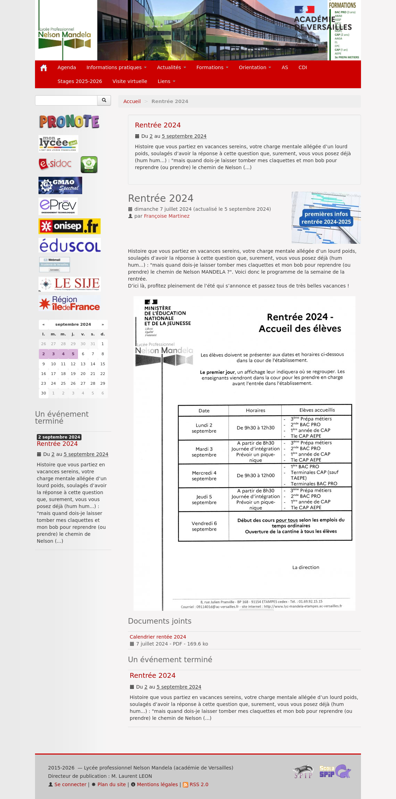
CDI (303, 67)
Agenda (67, 67)
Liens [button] (166, 81)
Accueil (132, 101)
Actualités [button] (171, 67)
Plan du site (108, 784)
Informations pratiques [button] (116, 67)
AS (285, 67)
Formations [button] (213, 67)
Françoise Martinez (166, 216)
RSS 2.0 (196, 784)
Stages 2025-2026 (80, 81)
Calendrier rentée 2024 (158, 637)
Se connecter (67, 784)
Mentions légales (154, 784)
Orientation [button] (255, 67)
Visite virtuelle (130, 81)
